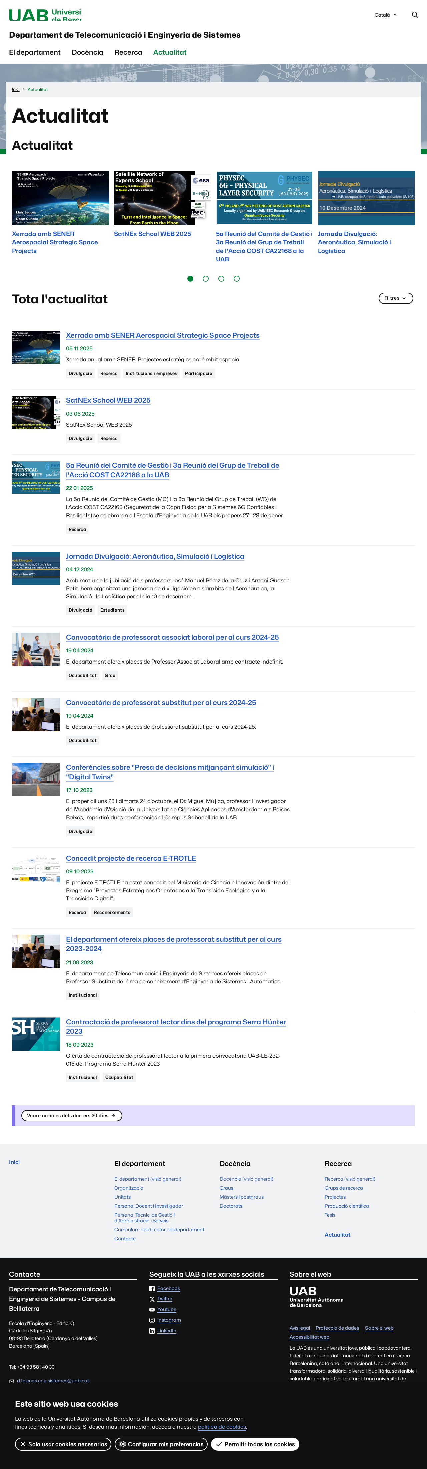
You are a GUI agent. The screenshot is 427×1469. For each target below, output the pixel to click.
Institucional (85, 1016)
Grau (116, 690)
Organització (128, 1214)
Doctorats (231, 1232)
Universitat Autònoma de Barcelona (72, 16)
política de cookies (222, 1427)
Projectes (335, 1223)
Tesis (330, 1241)
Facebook (168, 1314)
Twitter (164, 1325)
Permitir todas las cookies (256, 1444)
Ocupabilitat (85, 690)
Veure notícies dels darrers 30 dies (81, 1140)
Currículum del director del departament (159, 1256)
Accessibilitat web (309, 1363)
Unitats (122, 1223)
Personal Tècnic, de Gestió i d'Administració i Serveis (144, 1244)
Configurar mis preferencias (161, 1444)
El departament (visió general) (147, 1205)
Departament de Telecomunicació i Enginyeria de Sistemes (192, 39)
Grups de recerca (344, 1214)
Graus (226, 1214)
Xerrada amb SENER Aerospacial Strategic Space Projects (163, 343)
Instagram (169, 1346)
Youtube (166, 1335)
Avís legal (300, 1354)
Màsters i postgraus (242, 1223)
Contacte (125, 1265)
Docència (87, 60)
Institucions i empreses (164, 382)
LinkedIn (166, 1356)
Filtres (394, 307)
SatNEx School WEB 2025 (108, 410)
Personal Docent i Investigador (148, 1232)
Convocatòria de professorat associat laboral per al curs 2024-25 (172, 651)
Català (386, 18)
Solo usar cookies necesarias (63, 1444)
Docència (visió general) (246, 1205)
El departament (35, 60)
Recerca (128, 60)
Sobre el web (379, 1354)
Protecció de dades (337, 1354)
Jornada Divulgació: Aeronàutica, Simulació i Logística (155, 569)
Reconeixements (120, 932)
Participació (219, 382)
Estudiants (118, 624)
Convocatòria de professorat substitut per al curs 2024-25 (161, 718)
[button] (190, 286)
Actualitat (170, 60)
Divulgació (82, 382)
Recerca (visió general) (350, 1205)
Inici (16, 1189)
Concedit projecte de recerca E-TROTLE (131, 877)
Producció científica (347, 1232)
